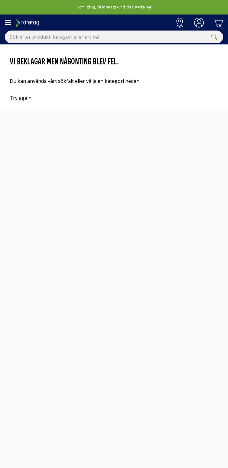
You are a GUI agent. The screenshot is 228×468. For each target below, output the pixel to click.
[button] (199, 23)
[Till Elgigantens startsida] (93, 22)
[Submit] (214, 37)
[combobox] (114, 37)
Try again (20, 98)
